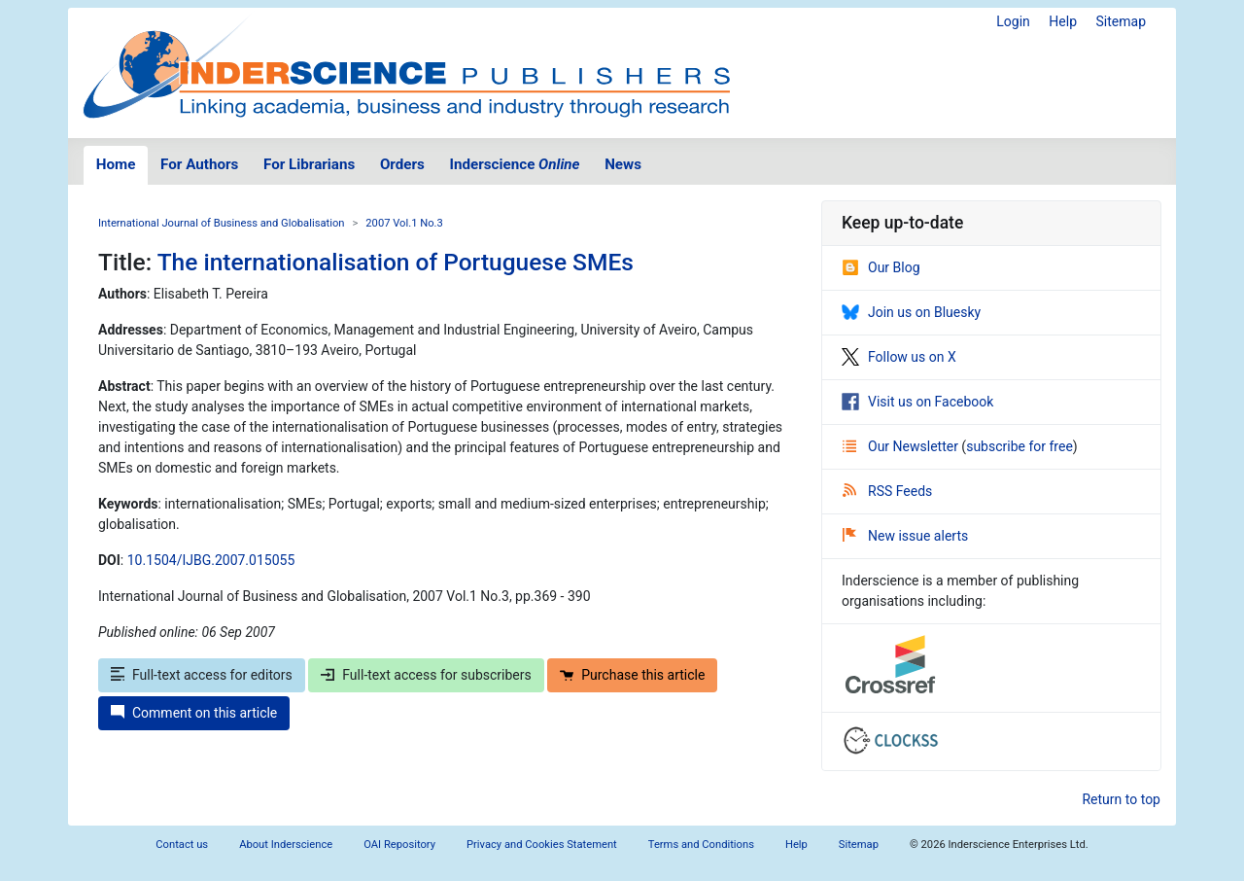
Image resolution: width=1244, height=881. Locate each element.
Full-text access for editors (202, 675)
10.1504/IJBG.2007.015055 (211, 560)
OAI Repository (399, 844)
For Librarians (309, 164)
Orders (402, 164)
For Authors (199, 164)
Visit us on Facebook (917, 401)
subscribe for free (1019, 446)
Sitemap (1121, 21)
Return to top (1121, 799)
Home (116, 164)
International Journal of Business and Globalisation (221, 223)
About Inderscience (285, 844)
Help (1063, 21)
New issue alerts (905, 536)
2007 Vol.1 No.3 (404, 223)
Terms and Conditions (701, 844)
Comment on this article (194, 713)
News (623, 164)
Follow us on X (899, 357)
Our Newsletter (902, 446)
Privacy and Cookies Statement (541, 844)
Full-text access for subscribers (426, 675)
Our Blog (881, 267)
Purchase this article (632, 675)
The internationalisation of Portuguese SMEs (395, 262)
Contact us (182, 844)
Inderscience (515, 164)
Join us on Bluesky (911, 312)
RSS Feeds (887, 491)
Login (1013, 21)
